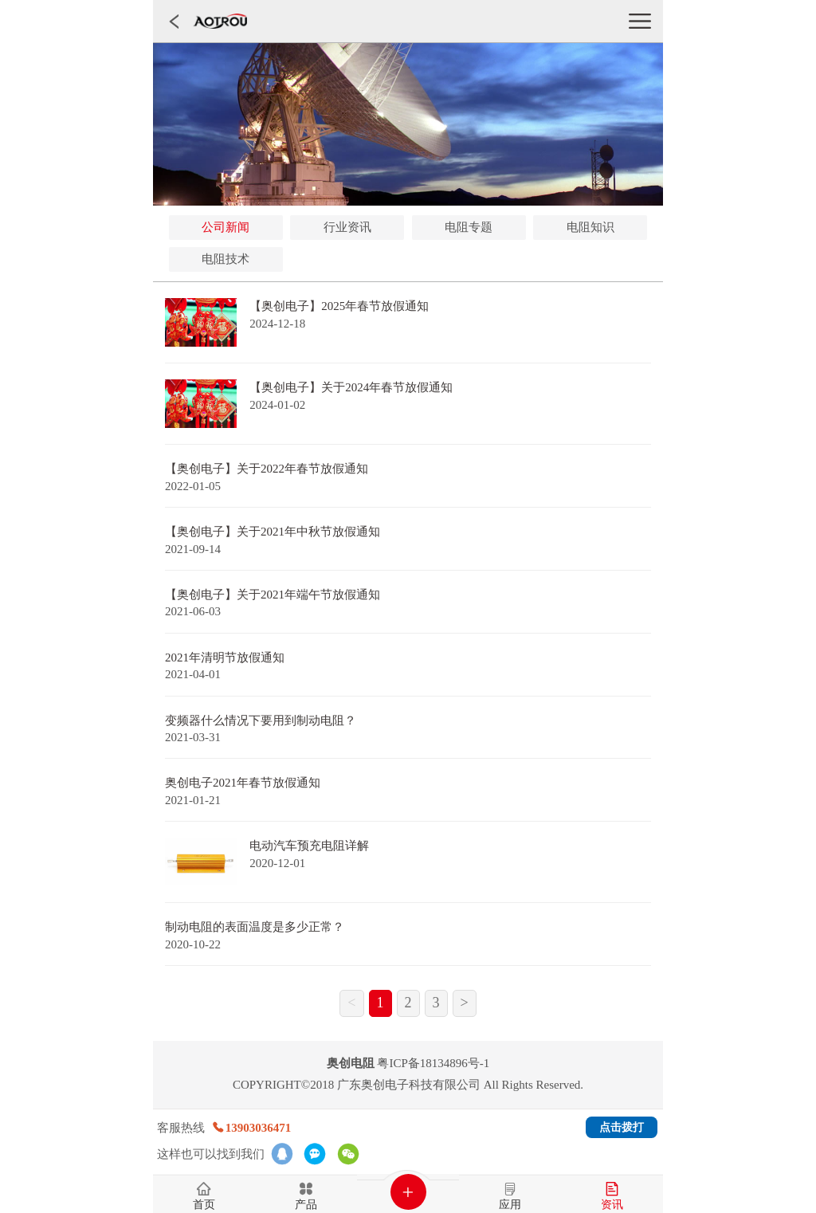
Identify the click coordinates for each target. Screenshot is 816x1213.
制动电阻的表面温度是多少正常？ (254, 927)
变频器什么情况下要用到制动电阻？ (260, 720)
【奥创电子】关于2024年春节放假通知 (351, 387)
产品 (306, 1205)
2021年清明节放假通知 (224, 657)
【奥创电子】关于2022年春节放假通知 (266, 468)
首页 (204, 1205)
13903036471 (251, 1127)
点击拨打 (621, 1127)
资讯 (612, 1205)
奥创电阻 (351, 1063)
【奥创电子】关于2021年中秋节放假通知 (272, 531)
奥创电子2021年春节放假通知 (242, 782)
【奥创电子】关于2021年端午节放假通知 (272, 594)
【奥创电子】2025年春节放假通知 (339, 306)
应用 (510, 1205)
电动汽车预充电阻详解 (309, 845)
